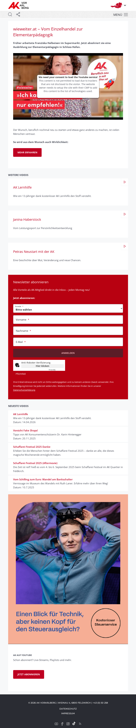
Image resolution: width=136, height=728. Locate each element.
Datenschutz (68, 708)
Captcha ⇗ (56, 369)
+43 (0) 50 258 (100, 702)
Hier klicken (42, 365)
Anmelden (68, 353)
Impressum (68, 713)
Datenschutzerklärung (24, 389)
